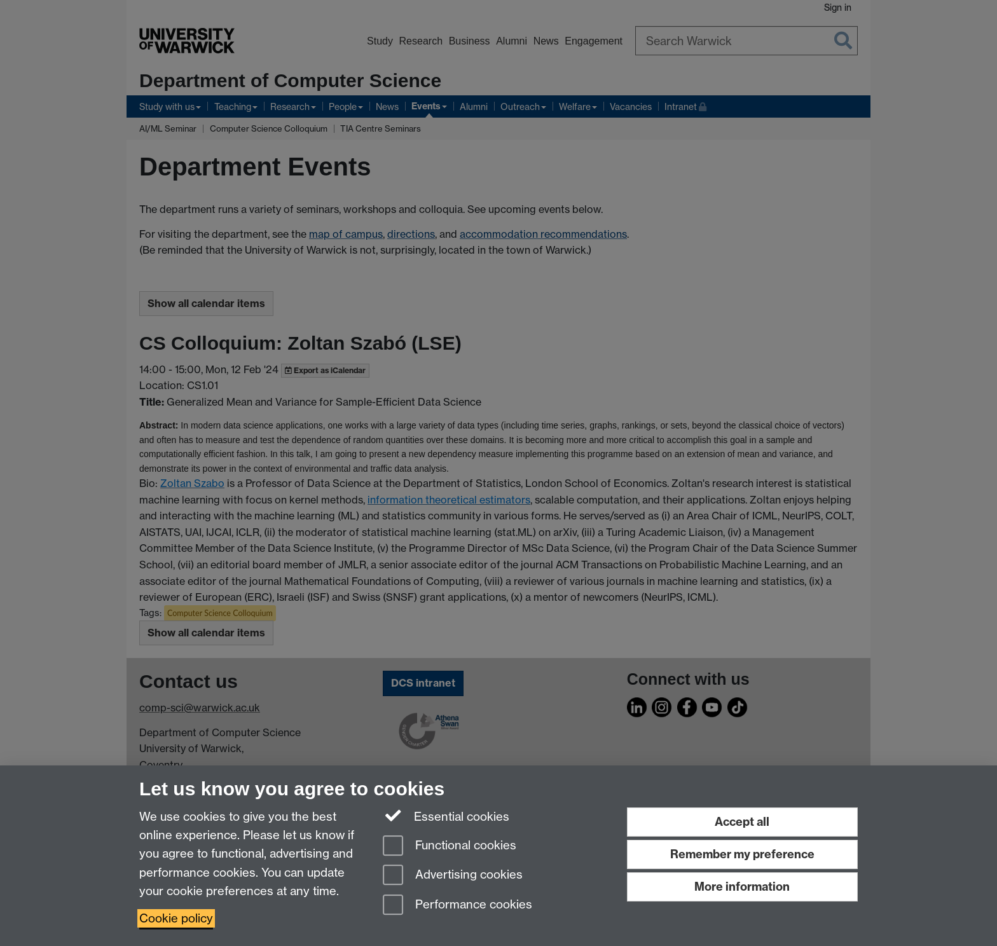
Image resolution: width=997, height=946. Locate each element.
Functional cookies (449, 846)
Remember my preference (742, 854)
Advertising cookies (453, 876)
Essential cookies (446, 815)
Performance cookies (457, 905)
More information (742, 886)
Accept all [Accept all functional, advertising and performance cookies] (742, 821)
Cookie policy (176, 918)
